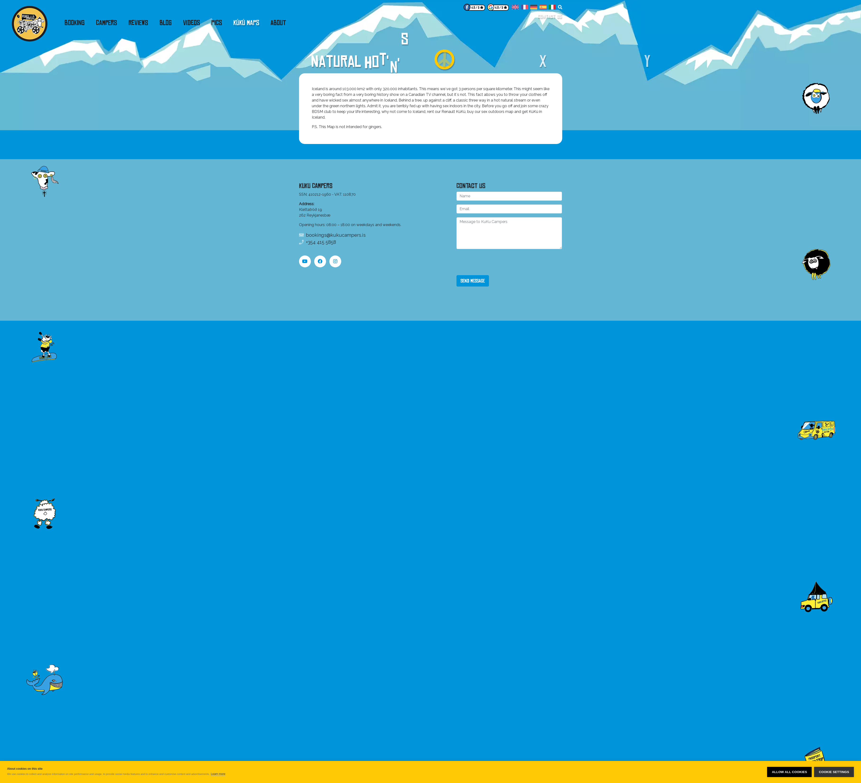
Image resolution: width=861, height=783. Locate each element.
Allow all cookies (789, 772)
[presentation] (492, 262)
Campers (106, 23)
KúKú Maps (246, 23)
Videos (191, 23)
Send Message (472, 281)
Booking (74, 23)
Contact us (550, 16)
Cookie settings (834, 772)
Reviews (138, 23)
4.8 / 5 (475, 8)
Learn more (218, 774)
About (278, 23)
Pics (216, 23)
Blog (166, 23)
